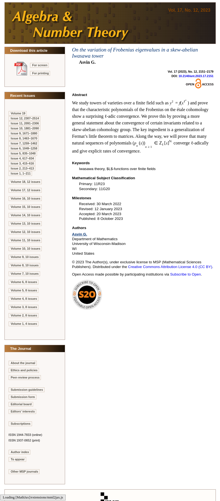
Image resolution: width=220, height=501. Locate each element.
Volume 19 (18, 113)
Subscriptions (21, 423)
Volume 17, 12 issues (25, 190)
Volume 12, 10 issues (25, 232)
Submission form (23, 397)
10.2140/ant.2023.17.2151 (196, 76)
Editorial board (21, 404)
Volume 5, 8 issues (24, 290)
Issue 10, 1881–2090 (25, 128)
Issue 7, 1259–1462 (24, 143)
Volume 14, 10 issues (25, 215)
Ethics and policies (24, 370)
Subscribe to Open (185, 274)
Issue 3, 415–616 (22, 163)
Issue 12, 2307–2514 (25, 118)
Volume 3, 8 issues (24, 307)
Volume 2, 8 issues (24, 315)
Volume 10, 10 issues (25, 248)
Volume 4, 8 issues (24, 298)
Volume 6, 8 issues (24, 282)
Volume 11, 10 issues (25, 240)
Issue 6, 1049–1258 (24, 148)
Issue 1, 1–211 (21, 173)
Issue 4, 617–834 (22, 158)
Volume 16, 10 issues (25, 198)
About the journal (23, 363)
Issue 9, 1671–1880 (24, 133)
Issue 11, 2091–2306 (25, 123)
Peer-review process (25, 377)
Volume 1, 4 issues (24, 323)
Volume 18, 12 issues (25, 181)
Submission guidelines (27, 389)
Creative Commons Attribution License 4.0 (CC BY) (170, 267)
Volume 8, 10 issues (25, 265)
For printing (40, 73)
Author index (20, 452)
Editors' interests (23, 411)
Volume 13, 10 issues (25, 223)
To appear (18, 459)
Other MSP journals (24, 471)
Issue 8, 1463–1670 (24, 138)
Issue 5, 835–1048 (23, 153)
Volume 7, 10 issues (25, 273)
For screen (40, 65)
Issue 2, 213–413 (22, 168)
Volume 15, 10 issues (25, 206)
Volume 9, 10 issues (25, 257)
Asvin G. (79, 234)
